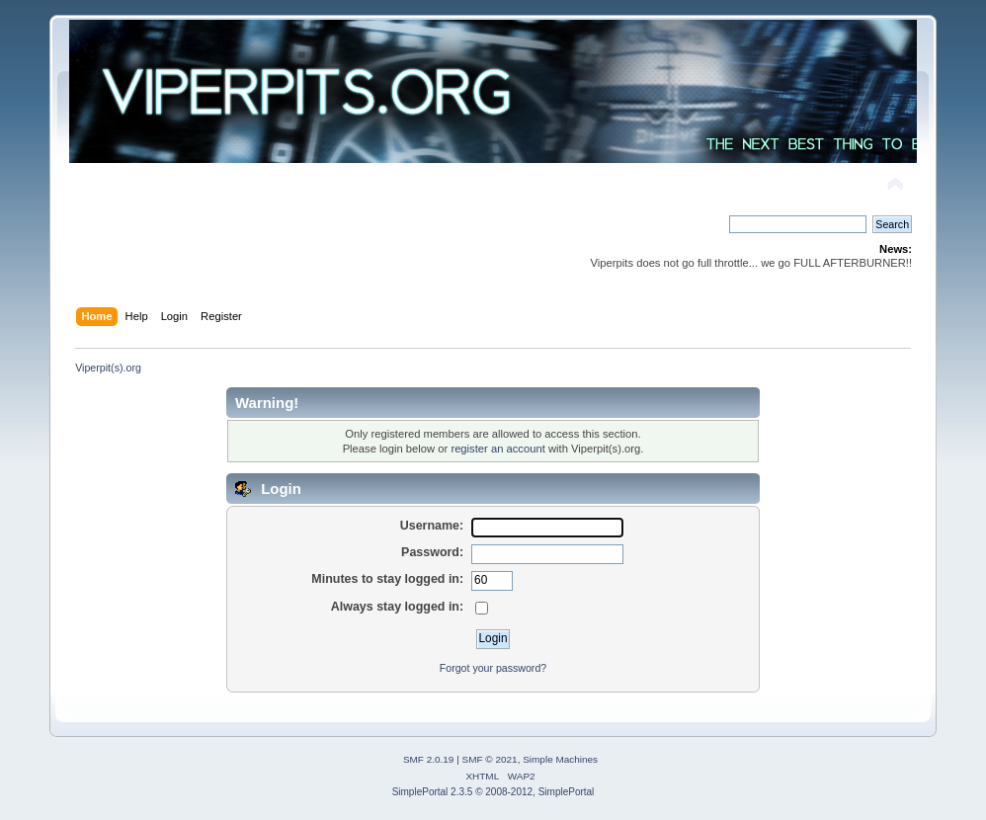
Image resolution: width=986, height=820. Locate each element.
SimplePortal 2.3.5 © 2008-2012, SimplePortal (493, 791)
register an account (497, 448)
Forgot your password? (493, 668)
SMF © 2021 (490, 759)
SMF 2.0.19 (428, 759)
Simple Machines (560, 759)
